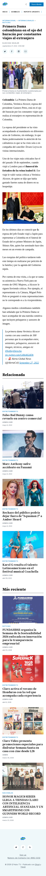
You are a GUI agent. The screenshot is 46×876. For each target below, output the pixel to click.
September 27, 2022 (29, 362)
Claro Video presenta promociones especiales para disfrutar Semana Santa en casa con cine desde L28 (22, 746)
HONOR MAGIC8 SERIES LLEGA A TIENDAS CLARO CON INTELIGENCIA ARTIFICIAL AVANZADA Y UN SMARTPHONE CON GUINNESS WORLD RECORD (22, 805)
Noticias (6, 22)
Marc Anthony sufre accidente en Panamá (17, 465)
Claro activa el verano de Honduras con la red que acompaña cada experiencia (21, 692)
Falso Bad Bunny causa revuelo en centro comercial (22, 416)
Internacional (9, 20)
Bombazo (15, 12)
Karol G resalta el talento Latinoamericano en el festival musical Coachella (20, 568)
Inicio (4, 12)
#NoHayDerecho (13, 351)
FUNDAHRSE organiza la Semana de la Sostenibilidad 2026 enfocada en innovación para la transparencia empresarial (22, 636)
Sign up (23, 855)
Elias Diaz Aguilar (10, 43)
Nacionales (7, 793)
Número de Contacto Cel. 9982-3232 (24, 858)
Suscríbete (37, 4)
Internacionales (26, 20)
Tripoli (23, 867)
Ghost (37, 864)
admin (5, 755)
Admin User (7, 422)
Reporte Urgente (32, 12)
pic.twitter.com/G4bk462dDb (19, 355)
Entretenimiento (10, 411)
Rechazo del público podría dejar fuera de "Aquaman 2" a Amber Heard (22, 516)
